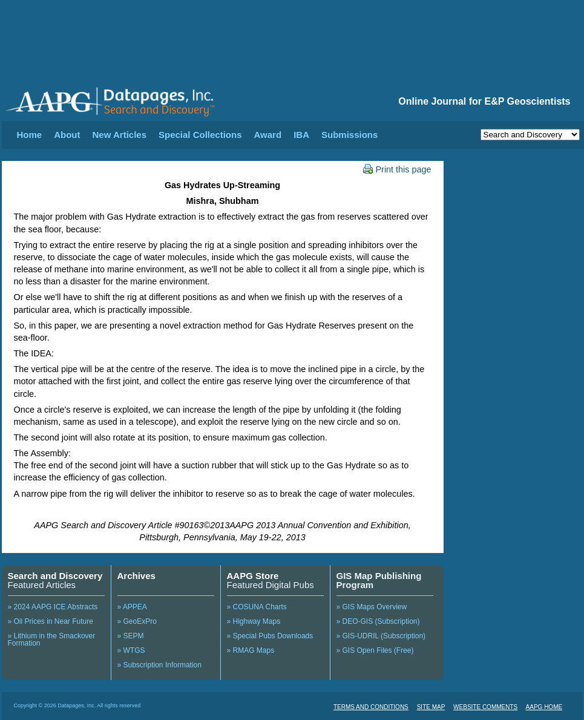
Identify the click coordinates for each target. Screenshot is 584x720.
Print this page (397, 169)
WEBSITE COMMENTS (485, 707)
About (67, 134)
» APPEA (132, 607)
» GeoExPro (137, 621)
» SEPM (130, 636)
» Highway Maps (254, 621)
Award (268, 134)
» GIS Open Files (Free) (375, 650)
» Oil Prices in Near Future (50, 621)
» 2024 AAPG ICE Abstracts (53, 607)
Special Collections (200, 134)
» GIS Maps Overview (371, 607)
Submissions (349, 134)
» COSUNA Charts (257, 607)
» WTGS (131, 650)
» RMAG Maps (251, 650)
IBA (301, 134)
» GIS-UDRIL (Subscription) (381, 636)
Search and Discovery (55, 576)
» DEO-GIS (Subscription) (378, 621)
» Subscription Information (159, 665)
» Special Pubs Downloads (270, 636)
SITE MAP (431, 707)
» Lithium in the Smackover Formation (52, 639)
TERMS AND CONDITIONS (370, 707)
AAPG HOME (544, 707)
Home (29, 134)
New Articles (119, 134)
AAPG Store (253, 576)
